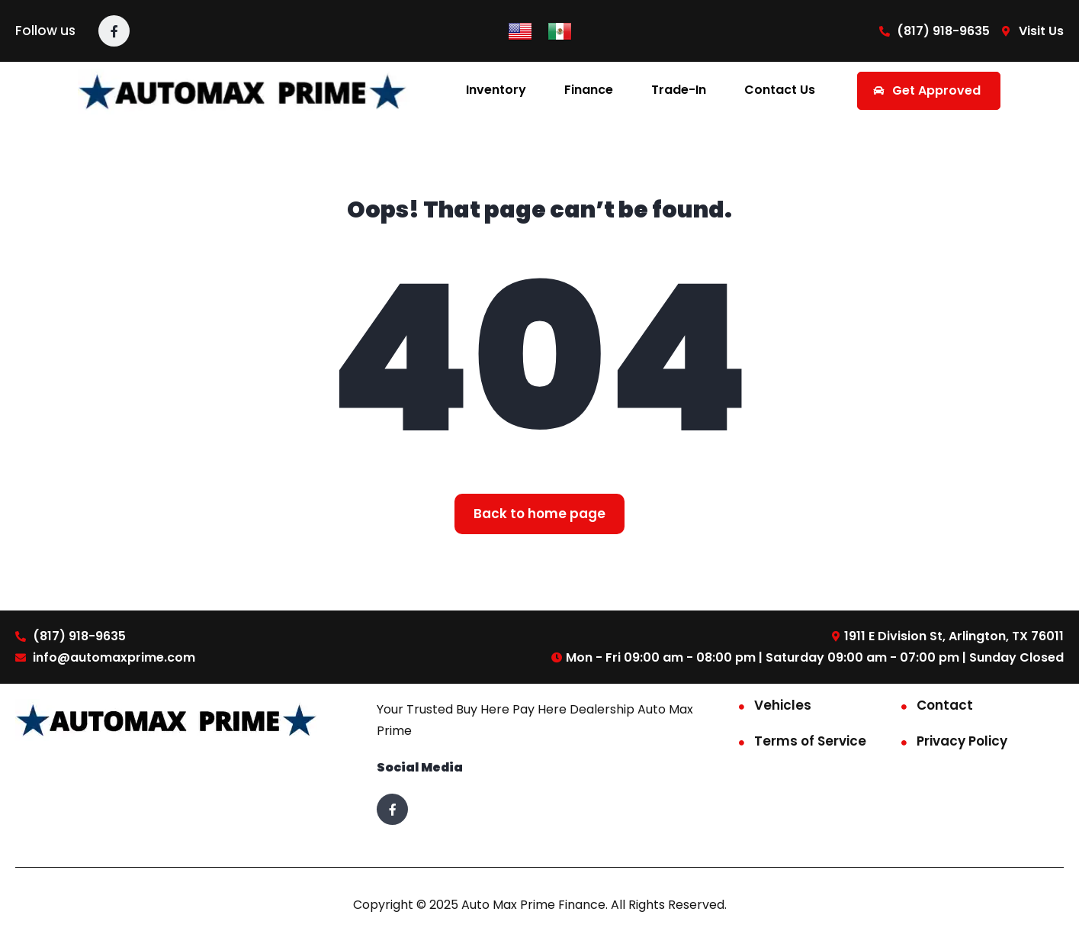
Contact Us (779, 89)
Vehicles (782, 705)
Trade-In (678, 89)
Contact (945, 705)
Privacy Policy (962, 741)
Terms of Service (810, 741)
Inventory (496, 89)
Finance (588, 89)
